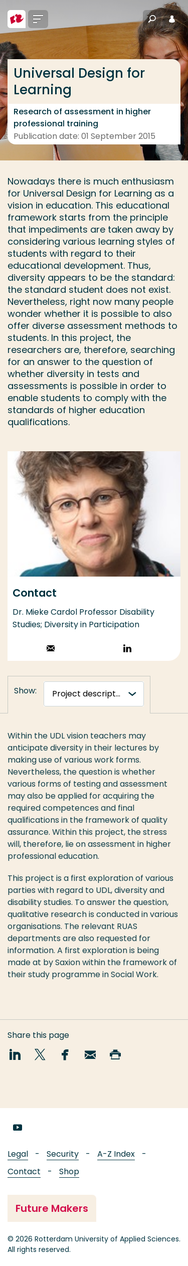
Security (63, 1154)
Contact (24, 1171)
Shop (69, 1171)
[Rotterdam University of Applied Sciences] (17, 19)
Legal (18, 1154)
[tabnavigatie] (94, 693)
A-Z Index (116, 1154)
